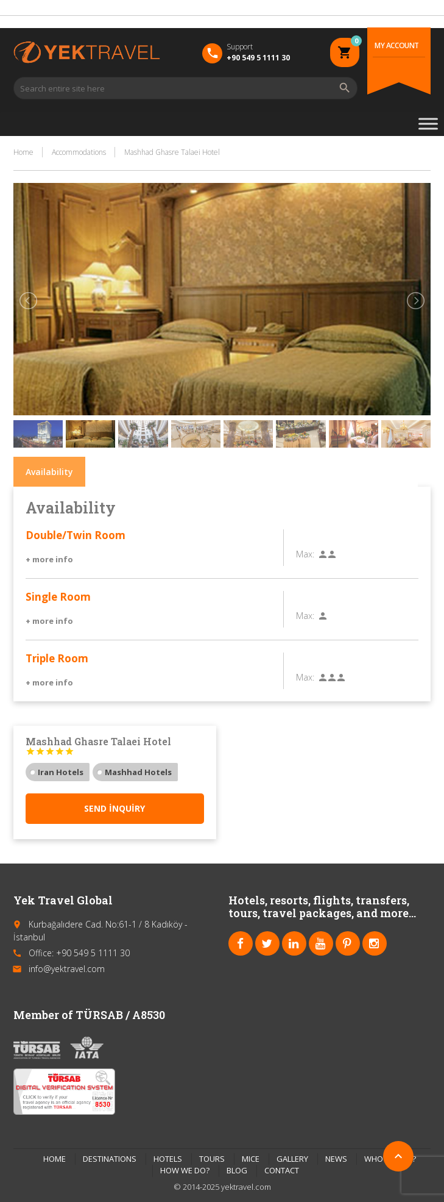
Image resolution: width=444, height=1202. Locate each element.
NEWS (336, 1158)
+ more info (49, 559)
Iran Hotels (60, 772)
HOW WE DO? (185, 1170)
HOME (54, 1158)
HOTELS (167, 1158)
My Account (397, 45)
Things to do (321, 472)
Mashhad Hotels (138, 772)
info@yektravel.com (67, 969)
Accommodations (79, 152)
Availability (49, 472)
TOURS (212, 1158)
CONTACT (281, 1170)
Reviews (389, 472)
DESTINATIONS (109, 1158)
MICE (250, 1158)
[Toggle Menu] (428, 123)
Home (23, 152)
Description (121, 472)
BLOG (237, 1170)
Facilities (189, 472)
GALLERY (292, 1158)
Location (250, 472)
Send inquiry (114, 808)
